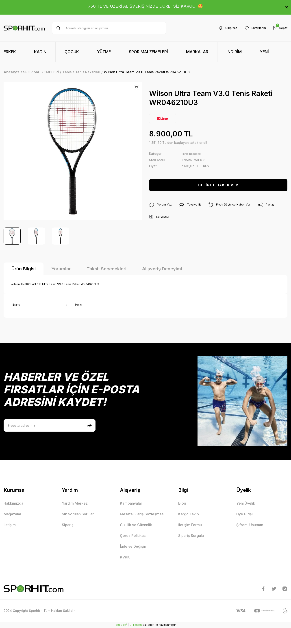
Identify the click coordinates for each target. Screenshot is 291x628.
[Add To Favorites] (136, 87)
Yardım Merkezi (75, 503)
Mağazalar (12, 514)
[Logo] (24, 28)
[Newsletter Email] (50, 425)
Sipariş (68, 525)
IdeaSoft (121, 624)
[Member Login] (224, 28)
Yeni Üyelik (245, 503)
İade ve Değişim (133, 546)
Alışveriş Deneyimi (162, 268)
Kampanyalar (131, 503)
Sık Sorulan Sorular (78, 514)
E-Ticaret (136, 624)
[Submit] (89, 425)
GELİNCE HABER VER (218, 185)
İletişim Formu (190, 525)
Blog (182, 503)
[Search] (109, 28)
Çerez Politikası (133, 535)
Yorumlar (61, 268)
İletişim (10, 525)
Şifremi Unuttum (249, 525)
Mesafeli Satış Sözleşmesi (142, 514)
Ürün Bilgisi (23, 268)
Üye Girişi (244, 514)
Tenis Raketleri (193, 153)
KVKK (125, 557)
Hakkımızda (13, 503)
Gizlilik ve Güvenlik (136, 525)
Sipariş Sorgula (191, 535)
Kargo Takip (188, 514)
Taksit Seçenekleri (106, 268)
